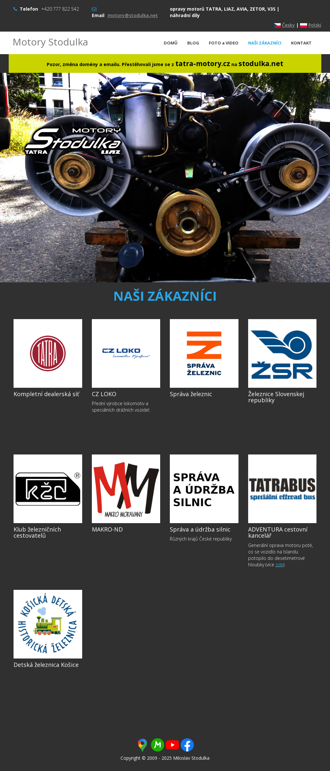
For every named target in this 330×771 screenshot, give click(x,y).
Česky (288, 25)
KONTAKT (301, 43)
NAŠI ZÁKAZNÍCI (264, 43)
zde (279, 564)
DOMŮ (171, 43)
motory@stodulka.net (133, 15)
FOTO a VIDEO (223, 43)
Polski (314, 25)
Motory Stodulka (50, 41)
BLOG (193, 43)
